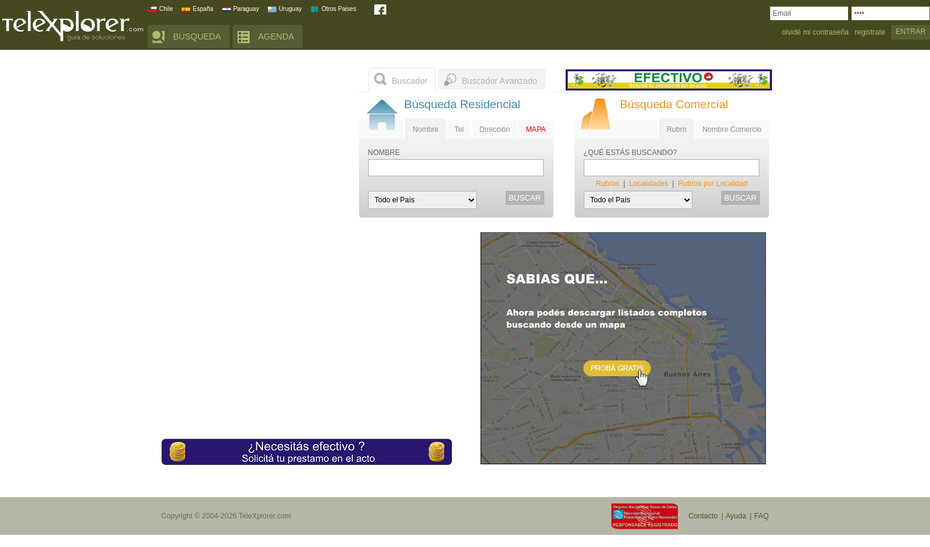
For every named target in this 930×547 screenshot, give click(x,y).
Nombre (425, 129)
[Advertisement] (253, 143)
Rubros (608, 183)
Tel (458, 129)
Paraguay (246, 8)
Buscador (410, 81)
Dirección (494, 129)
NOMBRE (384, 153)
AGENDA (276, 36)
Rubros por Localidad (712, 183)
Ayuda (736, 516)
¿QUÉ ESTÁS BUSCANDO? (630, 153)
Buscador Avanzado (499, 81)
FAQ (761, 516)
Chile (166, 8)
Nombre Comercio (731, 129)
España (203, 8)
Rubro (676, 129)
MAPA (535, 129)
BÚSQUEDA (197, 36)
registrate (870, 32)
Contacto (702, 516)
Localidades (648, 183)
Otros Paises (338, 8)
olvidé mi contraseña (815, 32)
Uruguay (290, 8)
